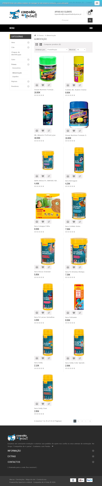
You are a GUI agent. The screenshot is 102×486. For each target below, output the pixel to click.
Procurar (90, 20)
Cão (12, 47)
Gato (13, 59)
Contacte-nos (41, 479)
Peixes (13, 64)
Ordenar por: (40, 49)
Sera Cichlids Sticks (72, 226)
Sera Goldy (38, 363)
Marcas (12, 479)
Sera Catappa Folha (42, 226)
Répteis (14, 81)
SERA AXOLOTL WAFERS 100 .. (46, 181)
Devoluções (20, 479)
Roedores (15, 86)
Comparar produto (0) (52, 44)
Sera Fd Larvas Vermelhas (44, 317)
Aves (13, 42)
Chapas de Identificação (16, 53)
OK (97, 3)
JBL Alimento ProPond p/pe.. (45, 135)
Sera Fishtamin (71, 317)
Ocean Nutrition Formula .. (44, 90)
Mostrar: (72, 49)
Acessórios (16, 68)
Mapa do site (30, 479)
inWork (29, 482)
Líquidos (15, 76)
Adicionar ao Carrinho (37, 85)
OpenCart (21, 482)
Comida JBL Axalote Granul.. (76, 90)
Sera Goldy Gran (40, 408)
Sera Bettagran (71, 181)
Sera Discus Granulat (42, 272)
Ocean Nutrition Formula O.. (76, 135)
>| (90, 421)
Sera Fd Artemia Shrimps (74, 272)
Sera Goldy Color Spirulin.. (75, 363)
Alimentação (17, 73)
